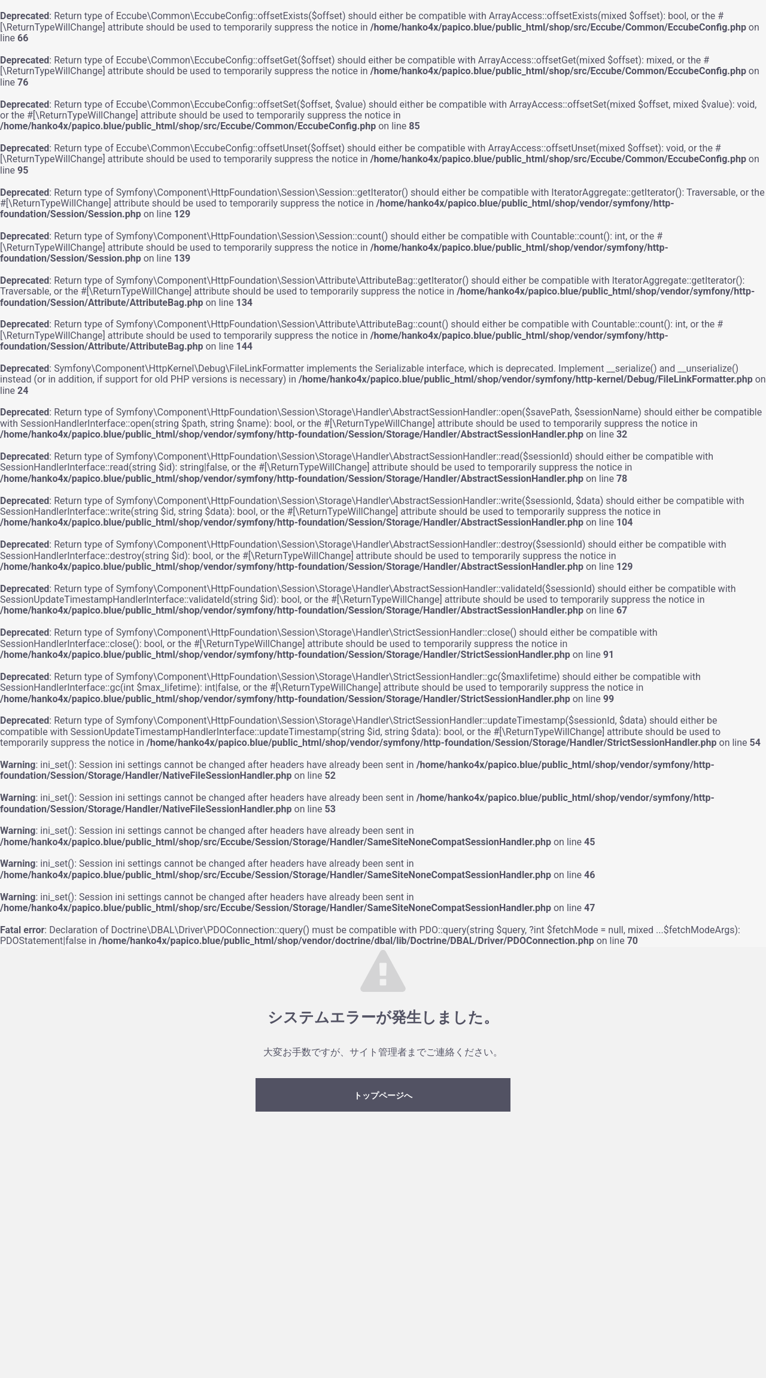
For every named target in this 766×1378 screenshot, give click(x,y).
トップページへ (383, 1095)
